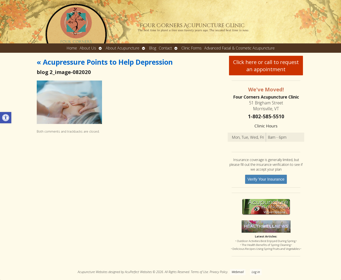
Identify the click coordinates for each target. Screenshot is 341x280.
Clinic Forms (191, 48)
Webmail (238, 272)
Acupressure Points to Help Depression (105, 62)
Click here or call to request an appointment (266, 65)
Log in (256, 272)
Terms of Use (199, 272)
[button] (5, 117)
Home (72, 48)
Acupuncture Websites (92, 272)
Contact (165, 48)
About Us (88, 48)
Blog (152, 48)
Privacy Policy (218, 272)
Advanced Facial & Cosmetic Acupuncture (239, 48)
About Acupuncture (122, 48)
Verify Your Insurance (265, 179)
